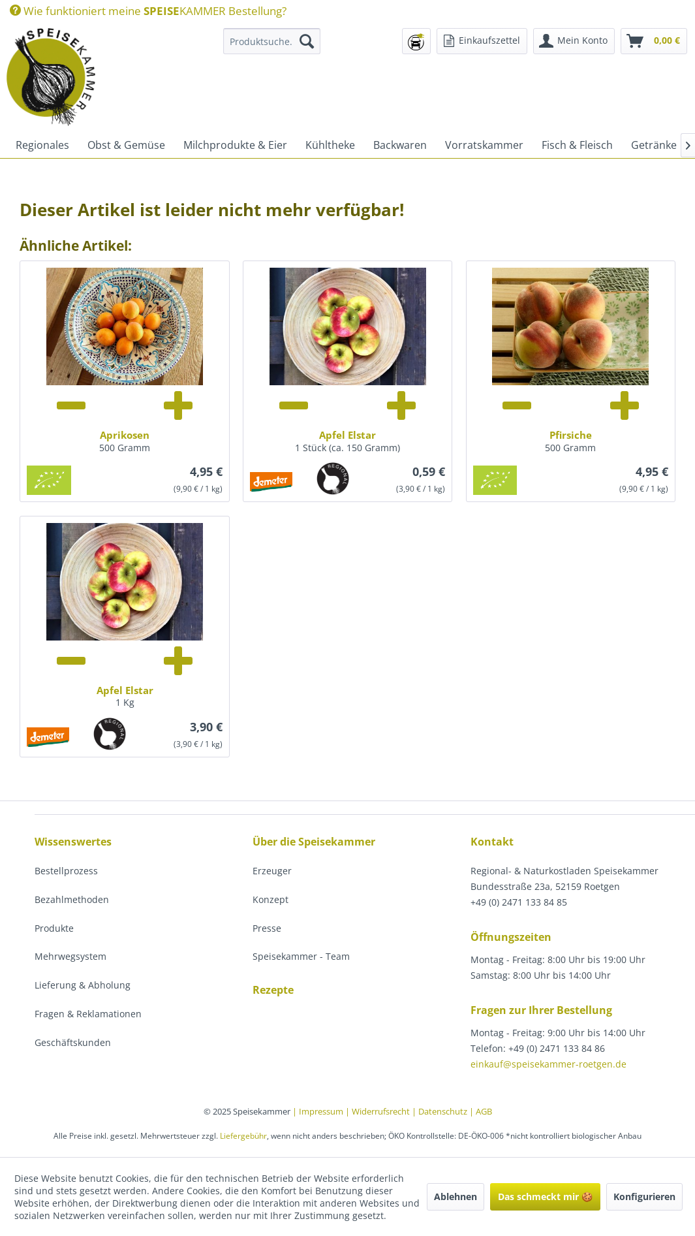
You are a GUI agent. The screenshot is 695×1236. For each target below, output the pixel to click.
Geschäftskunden (73, 1042)
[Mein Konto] (574, 41)
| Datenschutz (440, 1111)
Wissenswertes (73, 841)
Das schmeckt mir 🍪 (545, 1196)
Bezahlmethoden (72, 899)
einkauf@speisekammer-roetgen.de (548, 1064)
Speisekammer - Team (301, 956)
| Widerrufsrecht (378, 1111)
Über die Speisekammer (314, 841)
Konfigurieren (644, 1196)
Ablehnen (455, 1196)
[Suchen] (306, 41)
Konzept (270, 899)
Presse (267, 928)
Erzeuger (272, 870)
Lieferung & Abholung (83, 985)
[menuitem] (148, 11)
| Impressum (318, 1111)
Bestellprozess (66, 870)
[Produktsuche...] (271, 41)
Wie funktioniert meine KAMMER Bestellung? (148, 10)
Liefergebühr (243, 1135)
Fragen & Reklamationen (88, 1013)
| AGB (480, 1111)
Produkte (54, 928)
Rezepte (273, 990)
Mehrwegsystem (70, 956)
